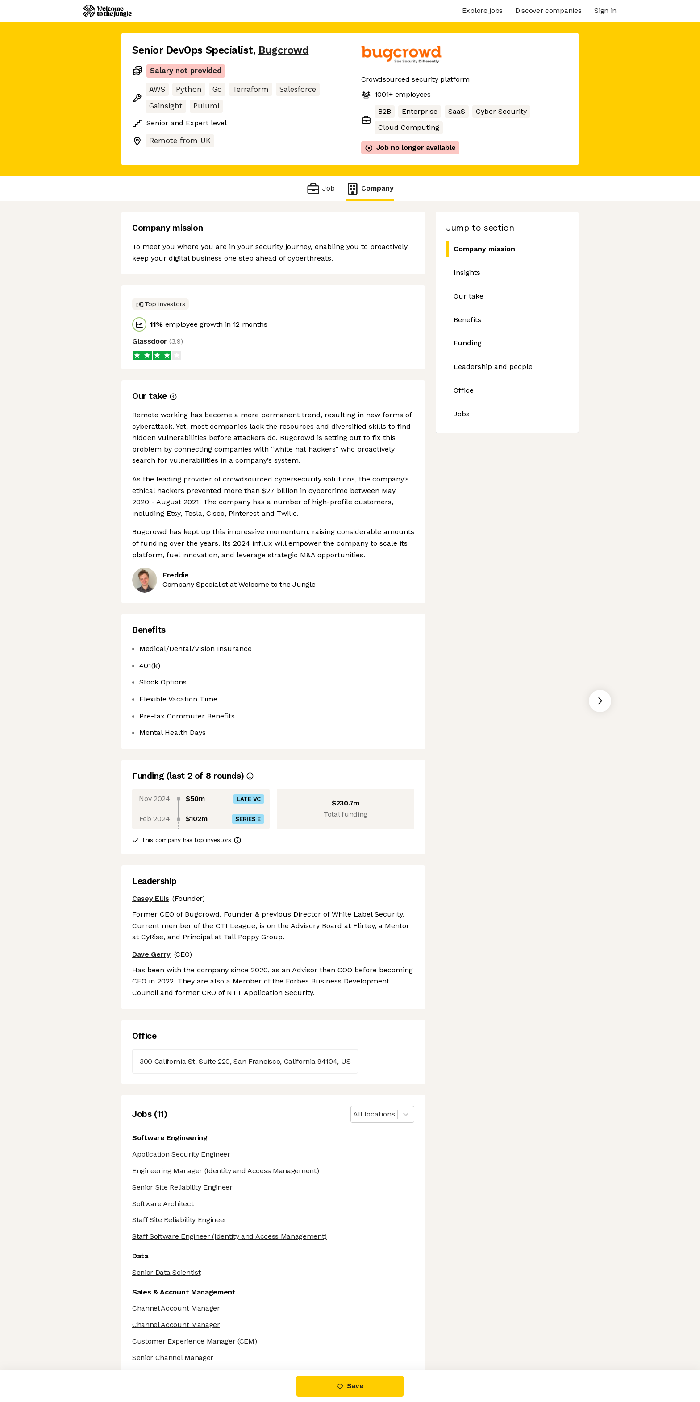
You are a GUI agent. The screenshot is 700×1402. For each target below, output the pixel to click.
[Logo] (107, 11)
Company (370, 188)
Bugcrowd (283, 50)
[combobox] (354, 1114)
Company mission (480, 249)
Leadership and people (493, 366)
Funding (468, 343)
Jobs (462, 414)
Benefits (467, 319)
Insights (467, 272)
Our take (468, 296)
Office (464, 390)
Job (320, 188)
